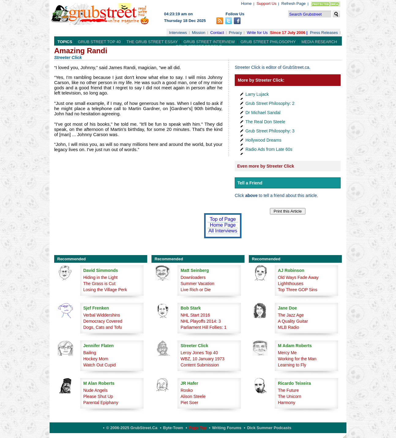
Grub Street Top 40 (99, 41)
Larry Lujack (257, 94)
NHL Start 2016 (195, 315)
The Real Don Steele (265, 121)
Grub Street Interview (209, 41)
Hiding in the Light (100, 277)
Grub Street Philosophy (268, 41)
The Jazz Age (291, 315)
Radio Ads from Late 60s (268, 149)
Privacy (235, 32)
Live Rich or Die (196, 289)
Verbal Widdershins (101, 315)
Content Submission (200, 364)
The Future (288, 390)
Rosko (187, 390)
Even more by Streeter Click (265, 166)
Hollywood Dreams (263, 140)
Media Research (319, 41)
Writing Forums (226, 427)
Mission (198, 32)
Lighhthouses (290, 283)
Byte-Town (173, 427)
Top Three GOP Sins (297, 289)
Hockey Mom (95, 358)
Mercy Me (287, 352)
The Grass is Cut (99, 283)
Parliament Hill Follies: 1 (203, 327)
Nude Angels (95, 390)
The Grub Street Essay (152, 41)
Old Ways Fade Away (298, 277)
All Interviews (222, 230)
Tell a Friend (249, 182)
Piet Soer (189, 402)
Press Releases (324, 32)
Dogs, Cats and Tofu (102, 327)
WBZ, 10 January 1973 (202, 358)
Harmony (286, 402)
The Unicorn (289, 396)
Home (246, 3)
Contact (217, 32)
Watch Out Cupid (99, 364)
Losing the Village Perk (105, 289)
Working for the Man (297, 358)
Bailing (89, 352)
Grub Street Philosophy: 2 (269, 103)
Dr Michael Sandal (262, 112)
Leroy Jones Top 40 (199, 352)
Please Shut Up (98, 396)
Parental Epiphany (100, 402)
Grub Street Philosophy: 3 (269, 130)
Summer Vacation (197, 283)
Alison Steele (193, 396)
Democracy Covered (102, 321)
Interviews (178, 32)
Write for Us (257, 32)
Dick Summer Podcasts (269, 427)
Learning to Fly (292, 364)
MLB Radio (288, 327)
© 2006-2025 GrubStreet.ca (131, 427)
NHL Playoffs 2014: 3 (201, 321)
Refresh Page (293, 3)
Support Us (266, 3)
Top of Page (223, 219)
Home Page (223, 225)
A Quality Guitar (293, 321)
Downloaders (193, 277)
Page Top (198, 427)
